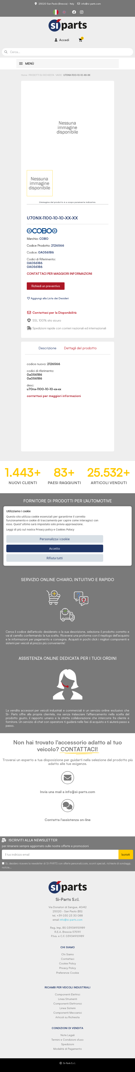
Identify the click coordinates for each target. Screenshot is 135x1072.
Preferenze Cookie (67, 972)
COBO (43, 239)
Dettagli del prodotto (80, 348)
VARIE (59, 75)
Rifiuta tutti (55, 558)
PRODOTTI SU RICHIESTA (41, 75)
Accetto (54, 548)
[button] (46, 286)
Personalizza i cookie (55, 539)
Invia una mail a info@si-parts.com (67, 792)
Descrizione (47, 348)
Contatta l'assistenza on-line (68, 820)
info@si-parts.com (71, 919)
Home (24, 75)
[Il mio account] (62, 40)
